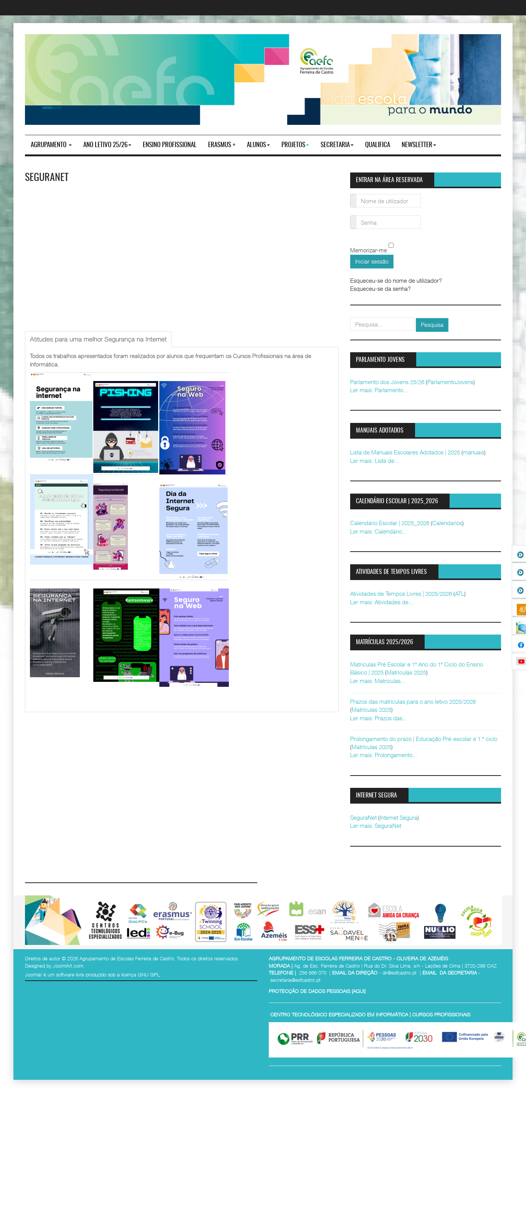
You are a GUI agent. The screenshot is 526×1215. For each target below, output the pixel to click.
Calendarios (447, 522)
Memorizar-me (368, 250)
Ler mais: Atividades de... (381, 601)
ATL (459, 593)
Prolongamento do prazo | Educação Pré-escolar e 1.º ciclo (423, 738)
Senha (353, 217)
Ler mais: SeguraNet (375, 825)
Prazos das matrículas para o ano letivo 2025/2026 (413, 701)
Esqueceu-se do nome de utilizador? (396, 280)
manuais (473, 452)
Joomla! (33, 974)
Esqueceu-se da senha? (380, 288)
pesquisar (350, 317)
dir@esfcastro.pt (399, 973)
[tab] (98, 339)
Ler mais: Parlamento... (379, 389)
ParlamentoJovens (450, 381)
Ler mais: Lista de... (374, 460)
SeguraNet (46, 178)
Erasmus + (221, 145)
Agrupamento (51, 145)
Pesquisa (432, 324)
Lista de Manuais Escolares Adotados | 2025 (405, 452)
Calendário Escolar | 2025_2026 (389, 522)
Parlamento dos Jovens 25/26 (387, 381)
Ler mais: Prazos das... (378, 717)
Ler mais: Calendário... (378, 531)
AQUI (358, 991)
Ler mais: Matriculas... (377, 680)
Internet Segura (398, 817)
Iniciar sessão (372, 261)
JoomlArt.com (68, 966)
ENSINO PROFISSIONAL (170, 145)
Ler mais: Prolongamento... (383, 754)
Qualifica (377, 145)
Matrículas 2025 (406, 672)
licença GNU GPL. (141, 974)
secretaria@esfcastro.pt (295, 980)
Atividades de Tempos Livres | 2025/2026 (401, 593)
